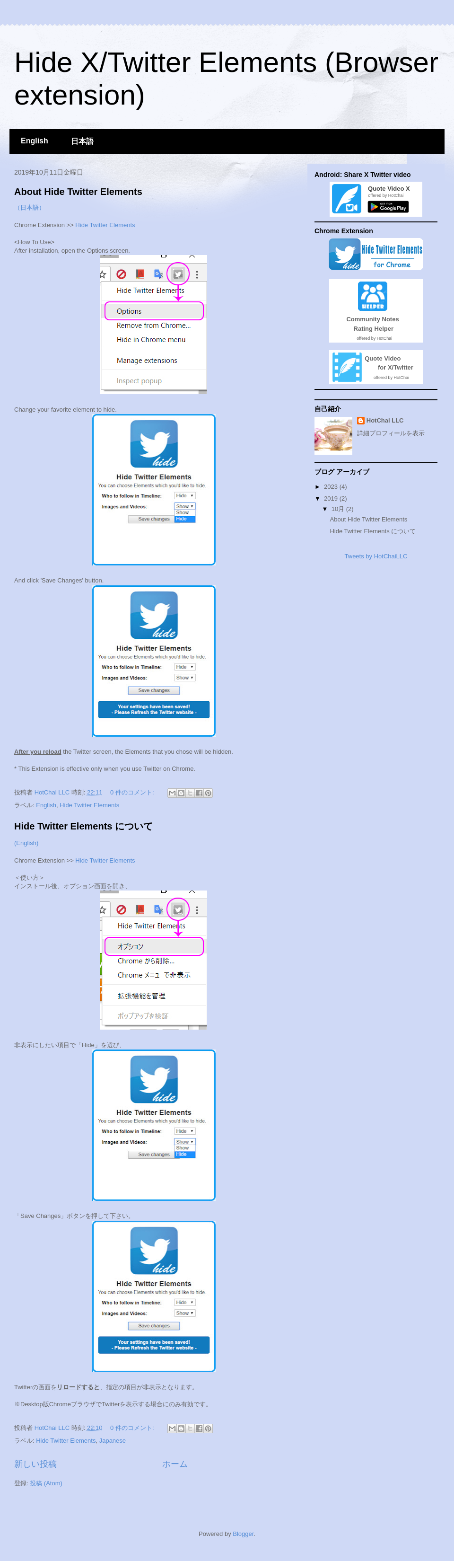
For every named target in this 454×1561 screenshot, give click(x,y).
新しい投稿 (35, 1464)
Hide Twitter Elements (105, 225)
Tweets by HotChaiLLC (376, 556)
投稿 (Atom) (46, 1483)
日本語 (82, 141)
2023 (332, 486)
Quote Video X (387, 188)
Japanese (112, 1440)
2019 (332, 498)
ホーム (175, 1464)
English (34, 141)
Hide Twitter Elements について (83, 826)
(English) (26, 843)
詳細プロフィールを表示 (391, 433)
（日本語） (29, 207)
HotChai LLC (385, 420)
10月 (339, 508)
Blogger (243, 1533)
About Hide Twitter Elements (78, 191)
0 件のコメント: (133, 792)
